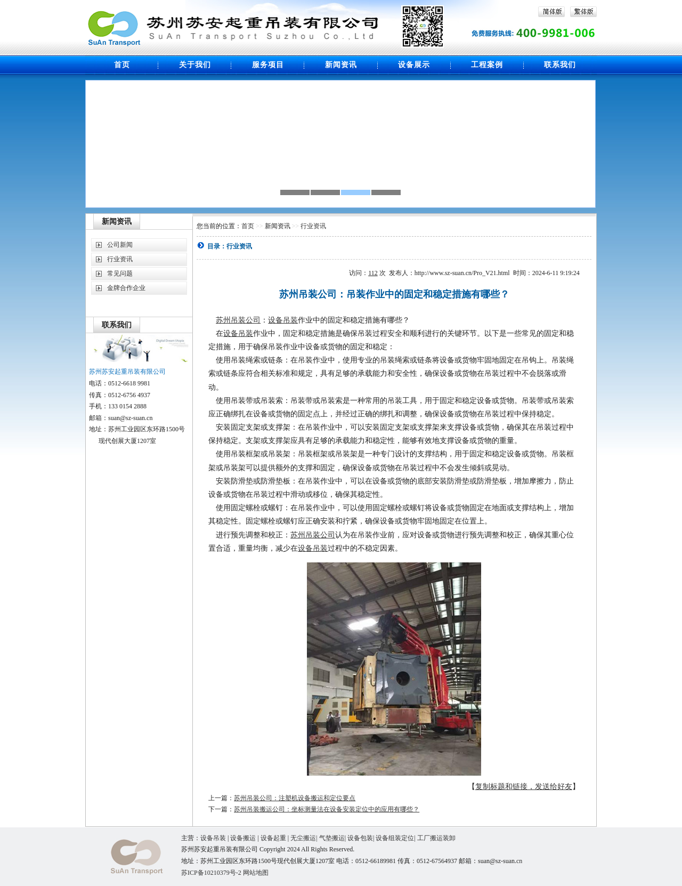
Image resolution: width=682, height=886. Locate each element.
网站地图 (256, 872)
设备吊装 (283, 320)
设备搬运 (243, 838)
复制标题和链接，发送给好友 (523, 787)
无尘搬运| (304, 838)
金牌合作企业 (126, 288)
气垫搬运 (332, 838)
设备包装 (360, 838)
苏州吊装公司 (238, 320)
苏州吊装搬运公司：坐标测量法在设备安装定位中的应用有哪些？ (326, 809)
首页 (247, 226)
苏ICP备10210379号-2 (212, 872)
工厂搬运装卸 (436, 838)
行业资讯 (120, 259)
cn (519, 861)
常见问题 (120, 273)
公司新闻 (120, 244)
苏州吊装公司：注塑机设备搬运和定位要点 (294, 798)
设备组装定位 (395, 838)
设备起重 (273, 838)
